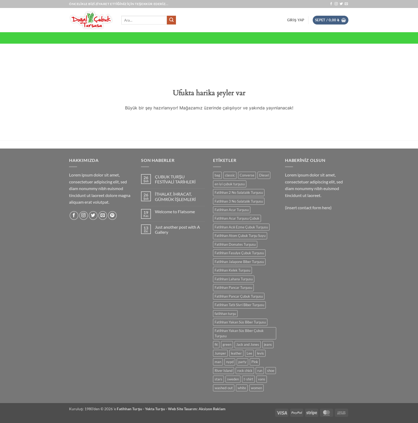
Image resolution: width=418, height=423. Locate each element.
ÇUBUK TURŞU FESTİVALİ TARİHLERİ (175, 179)
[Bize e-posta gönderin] (346, 4)
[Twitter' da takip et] (341, 4)
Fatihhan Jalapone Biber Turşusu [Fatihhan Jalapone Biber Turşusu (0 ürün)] (239, 262)
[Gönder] (171, 20)
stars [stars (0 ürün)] (218, 379)
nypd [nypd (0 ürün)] (230, 362)
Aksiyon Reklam (212, 408)
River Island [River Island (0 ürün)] (223, 370)
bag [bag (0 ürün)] (217, 175)
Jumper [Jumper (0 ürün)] (220, 353)
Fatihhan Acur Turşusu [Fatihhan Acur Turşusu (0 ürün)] (232, 210)
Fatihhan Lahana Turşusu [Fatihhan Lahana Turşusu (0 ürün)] (234, 279)
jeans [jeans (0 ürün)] (268, 344)
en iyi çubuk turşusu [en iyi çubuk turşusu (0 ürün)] (230, 184)
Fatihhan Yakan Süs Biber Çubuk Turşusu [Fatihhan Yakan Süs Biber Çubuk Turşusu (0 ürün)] (239, 333)
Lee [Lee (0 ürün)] (249, 353)
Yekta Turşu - (156, 408)
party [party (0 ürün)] (242, 362)
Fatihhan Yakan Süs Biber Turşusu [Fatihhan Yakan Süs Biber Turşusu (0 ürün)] (240, 322)
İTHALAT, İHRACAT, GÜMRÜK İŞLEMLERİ (175, 196)
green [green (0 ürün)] (227, 344)
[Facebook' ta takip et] (331, 4)
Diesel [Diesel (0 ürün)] (264, 175)
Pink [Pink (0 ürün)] (254, 362)
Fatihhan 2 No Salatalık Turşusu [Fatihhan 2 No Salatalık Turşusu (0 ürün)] (239, 192)
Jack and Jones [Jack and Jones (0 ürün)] (247, 344)
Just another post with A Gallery (177, 229)
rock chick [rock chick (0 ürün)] (244, 370)
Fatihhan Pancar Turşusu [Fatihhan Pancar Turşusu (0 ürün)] (233, 287)
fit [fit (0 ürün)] (216, 344)
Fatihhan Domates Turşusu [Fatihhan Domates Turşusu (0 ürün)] (235, 244)
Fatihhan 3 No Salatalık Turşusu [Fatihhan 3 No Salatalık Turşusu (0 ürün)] (239, 201)
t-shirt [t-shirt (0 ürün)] (248, 379)
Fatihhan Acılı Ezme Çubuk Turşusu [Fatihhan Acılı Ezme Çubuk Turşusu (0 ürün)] (241, 227)
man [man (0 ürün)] (218, 362)
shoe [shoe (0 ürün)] (270, 370)
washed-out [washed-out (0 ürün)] (224, 388)
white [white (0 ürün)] (242, 388)
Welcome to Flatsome (175, 211)
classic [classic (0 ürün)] (230, 175)
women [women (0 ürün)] (256, 388)
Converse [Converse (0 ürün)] (247, 175)
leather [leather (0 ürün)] (236, 353)
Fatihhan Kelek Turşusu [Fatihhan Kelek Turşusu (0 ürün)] (232, 270)
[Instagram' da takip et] (336, 4)
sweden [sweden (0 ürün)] (233, 379)
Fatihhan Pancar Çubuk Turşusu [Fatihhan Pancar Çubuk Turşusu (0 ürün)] (239, 296)
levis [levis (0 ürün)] (260, 353)
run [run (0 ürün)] (259, 370)
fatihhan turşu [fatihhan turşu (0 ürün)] (225, 313)
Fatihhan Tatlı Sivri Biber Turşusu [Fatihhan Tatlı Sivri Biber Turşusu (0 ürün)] (239, 305)
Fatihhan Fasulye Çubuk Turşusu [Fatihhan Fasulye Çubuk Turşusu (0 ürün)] (239, 253)
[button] (295, 20)
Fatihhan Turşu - (131, 408)
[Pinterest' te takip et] (112, 215)
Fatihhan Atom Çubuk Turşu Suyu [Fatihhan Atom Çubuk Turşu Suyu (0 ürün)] (240, 235)
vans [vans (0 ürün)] (261, 379)
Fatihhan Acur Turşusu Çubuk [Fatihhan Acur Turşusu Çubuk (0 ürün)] (237, 218)
